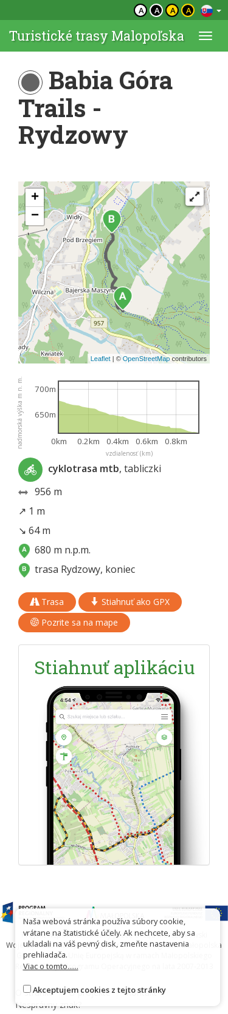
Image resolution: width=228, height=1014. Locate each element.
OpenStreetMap (146, 358)
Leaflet (101, 358)
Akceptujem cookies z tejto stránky (99, 989)
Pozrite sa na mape (74, 622)
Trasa (47, 601)
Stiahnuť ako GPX (130, 601)
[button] (123, 298)
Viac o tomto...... (50, 966)
